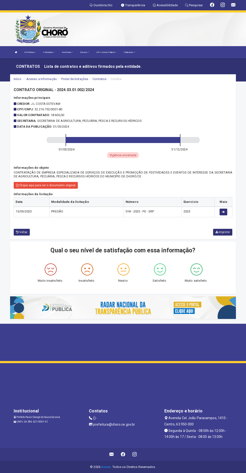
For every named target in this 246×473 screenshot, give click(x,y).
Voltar (21, 232)
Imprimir (222, 232)
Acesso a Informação (41, 79)
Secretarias (67, 52)
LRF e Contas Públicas (106, 52)
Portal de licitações (74, 79)
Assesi (106, 467)
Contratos (99, 79)
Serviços (84, 52)
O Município (49, 52)
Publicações (129, 52)
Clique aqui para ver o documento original (45, 185)
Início (17, 79)
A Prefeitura (30, 52)
